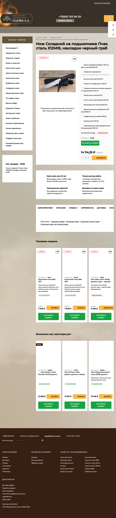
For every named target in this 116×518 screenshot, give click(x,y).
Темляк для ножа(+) (91, 95)
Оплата (5, 457)
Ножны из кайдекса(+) (94, 84)
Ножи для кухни (66, 460)
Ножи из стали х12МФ (92, 466)
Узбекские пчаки (91, 471)
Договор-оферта (8, 485)
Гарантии (5, 469)
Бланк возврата (7, 491)
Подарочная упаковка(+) (93, 116)
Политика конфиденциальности (13, 494)
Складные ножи (72, 222)
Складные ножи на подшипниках (54, 224)
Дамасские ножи (66, 471)
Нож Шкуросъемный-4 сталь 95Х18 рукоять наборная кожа (100, 374)
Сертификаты (7, 496)
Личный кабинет (37, 460)
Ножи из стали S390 (92, 460)
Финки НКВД (89, 469)
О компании (6, 466)
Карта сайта (6, 499)
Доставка (5, 460)
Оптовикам (6, 471)
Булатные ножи (90, 457)
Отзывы (5, 463)
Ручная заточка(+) (92, 79)
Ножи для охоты (66, 457)
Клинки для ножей (67, 469)
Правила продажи (8, 488)
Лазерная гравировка (91, 72)
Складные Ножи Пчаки (90, 222)
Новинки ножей (55, 37)
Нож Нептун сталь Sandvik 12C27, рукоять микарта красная (47, 374)
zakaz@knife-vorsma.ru (52, 436)
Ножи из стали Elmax (92, 463)
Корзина (34, 457)
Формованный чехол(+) (94, 105)
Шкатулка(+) (90, 121)
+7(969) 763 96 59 (70, 16)
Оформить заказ (37, 463)
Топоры (63, 466)
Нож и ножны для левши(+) (94, 100)
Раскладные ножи (66, 463)
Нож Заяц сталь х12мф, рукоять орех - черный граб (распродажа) (100, 281)
